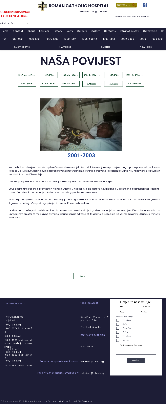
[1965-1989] (113, 75)
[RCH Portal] (126, 5)
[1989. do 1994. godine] (135, 75)
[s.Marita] (91, 84)
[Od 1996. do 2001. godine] (49, 84)
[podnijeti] (136, 360)
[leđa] (82, 276)
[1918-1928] (48, 75)
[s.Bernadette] (135, 84)
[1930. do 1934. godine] (70, 75)
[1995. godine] (27, 84)
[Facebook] (145, 5)
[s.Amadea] (113, 84)
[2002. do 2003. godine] (70, 84)
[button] (81, 124)
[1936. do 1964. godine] (91, 75)
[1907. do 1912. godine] (27, 75)
